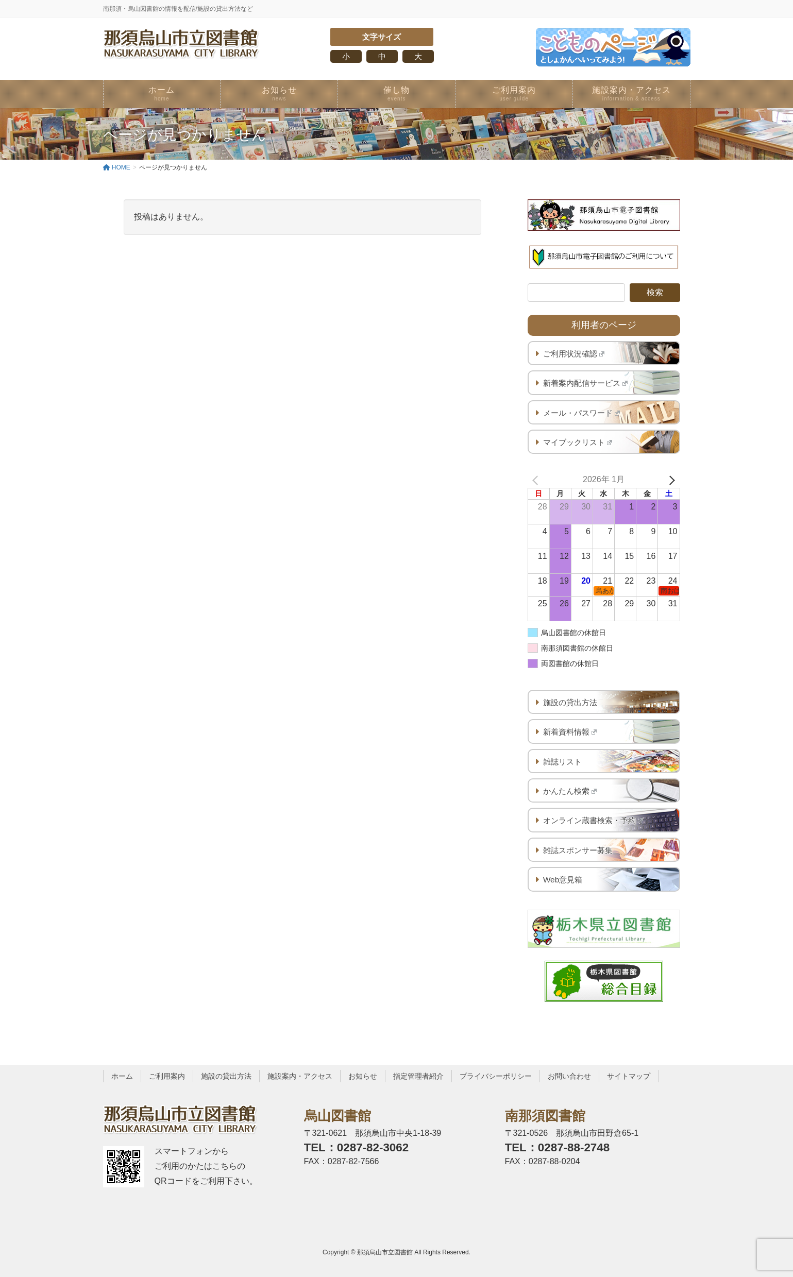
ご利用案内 (167, 1076)
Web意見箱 (562, 879)
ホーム (122, 1076)
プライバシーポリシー (496, 1076)
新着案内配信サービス (585, 383)
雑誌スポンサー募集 (578, 850)
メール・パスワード (581, 412)
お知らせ (362, 1076)
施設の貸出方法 (570, 702)
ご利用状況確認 (574, 353)
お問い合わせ (569, 1076)
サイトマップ (628, 1076)
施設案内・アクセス (299, 1076)
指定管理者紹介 (418, 1076)
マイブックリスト (578, 442)
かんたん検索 (570, 791)
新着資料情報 (570, 731)
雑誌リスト (562, 761)
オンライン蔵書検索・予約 (593, 820)
